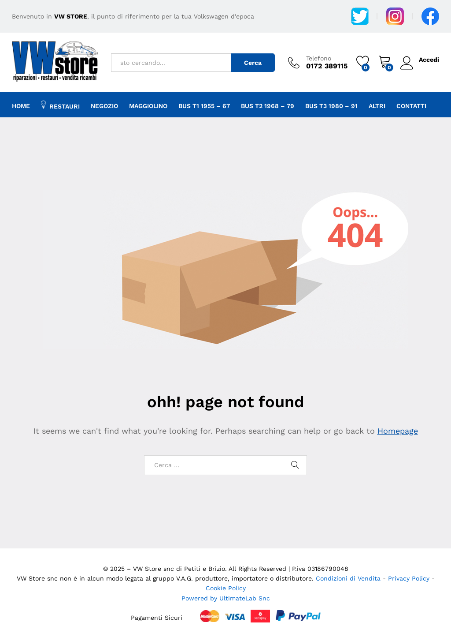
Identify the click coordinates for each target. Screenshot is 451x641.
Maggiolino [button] (148, 106)
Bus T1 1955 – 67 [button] (204, 106)
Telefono (318, 58)
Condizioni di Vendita (348, 578)
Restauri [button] (60, 105)
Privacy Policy (410, 578)
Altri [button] (377, 106)
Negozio (104, 106)
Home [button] (21, 106)
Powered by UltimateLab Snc (225, 598)
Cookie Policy (226, 588)
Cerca (253, 62)
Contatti (411, 106)
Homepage (397, 430)
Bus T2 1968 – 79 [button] (267, 106)
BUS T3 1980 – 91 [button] (331, 106)
